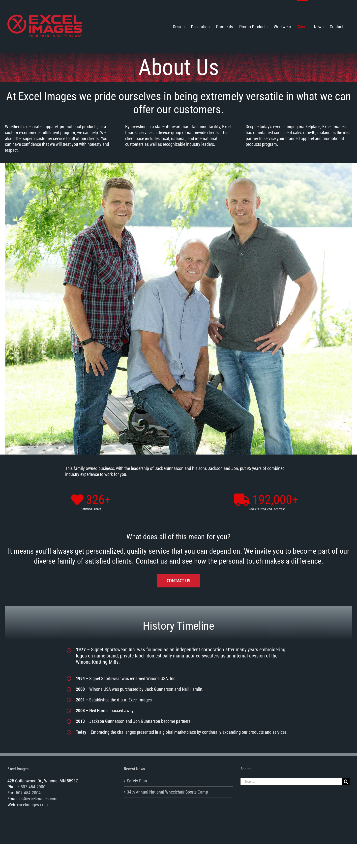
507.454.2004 (28, 792)
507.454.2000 (33, 786)
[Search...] (291, 781)
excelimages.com (32, 804)
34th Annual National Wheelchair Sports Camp (167, 792)
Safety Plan (137, 780)
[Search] (346, 781)
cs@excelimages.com (38, 798)
